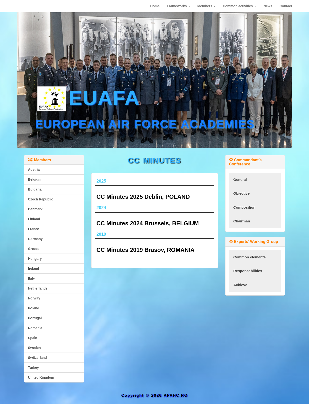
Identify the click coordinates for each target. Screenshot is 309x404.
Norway (34, 298)
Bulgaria (35, 189)
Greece (33, 249)
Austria (34, 169)
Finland (34, 219)
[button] (178, 6)
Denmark (35, 209)
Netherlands (38, 288)
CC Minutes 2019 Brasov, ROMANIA (146, 250)
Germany (35, 239)
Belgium (34, 179)
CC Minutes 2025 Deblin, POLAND (143, 196)
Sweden (34, 348)
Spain (32, 338)
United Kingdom (41, 377)
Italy (31, 278)
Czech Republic (40, 199)
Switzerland (37, 358)
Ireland (33, 268)
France (33, 229)
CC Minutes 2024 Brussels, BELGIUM (148, 223)
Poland (33, 308)
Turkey (33, 367)
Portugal (35, 318)
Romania (35, 328)
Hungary (35, 259)
